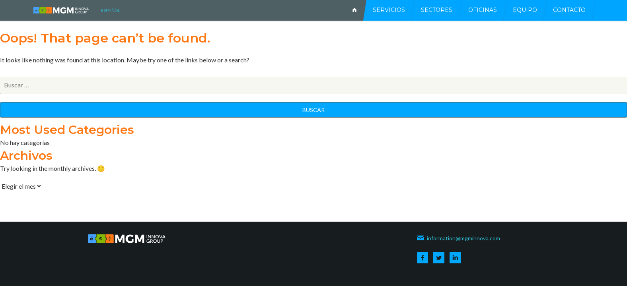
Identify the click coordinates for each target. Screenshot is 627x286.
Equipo (525, 10)
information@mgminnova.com (458, 238)
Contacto (569, 10)
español (110, 10)
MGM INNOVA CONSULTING (61, 10)
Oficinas (482, 10)
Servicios (389, 10)
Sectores (436, 10)
